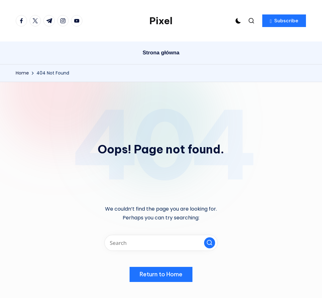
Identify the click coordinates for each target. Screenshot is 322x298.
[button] (284, 20)
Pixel (161, 21)
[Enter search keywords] (161, 243)
